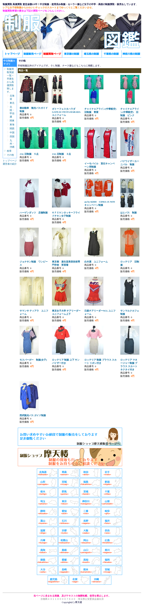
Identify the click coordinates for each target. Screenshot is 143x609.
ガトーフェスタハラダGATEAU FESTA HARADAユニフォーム (66, 112)
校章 (9, 151)
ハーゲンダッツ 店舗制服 (34, 212)
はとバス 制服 (128, 212)
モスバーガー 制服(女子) (33, 359)
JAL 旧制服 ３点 (61, 154)
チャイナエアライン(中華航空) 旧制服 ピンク (129, 112)
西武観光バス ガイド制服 (33, 415)
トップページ (10, 160)
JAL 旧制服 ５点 (29, 154)
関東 (12, 120)
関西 (12, 128)
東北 (12, 103)
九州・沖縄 (12, 143)
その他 (10, 155)
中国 (12, 132)
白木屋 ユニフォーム (96, 261)
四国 (12, 136)
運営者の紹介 (10, 164)
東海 (12, 124)
